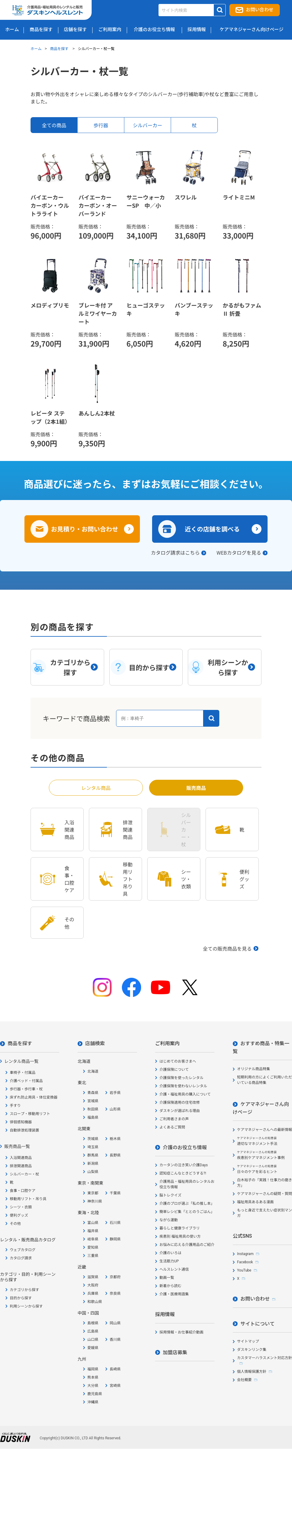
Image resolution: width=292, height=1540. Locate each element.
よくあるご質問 (172, 1127)
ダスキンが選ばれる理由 (179, 1111)
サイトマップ (248, 1341)
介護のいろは (170, 1253)
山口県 (92, 1339)
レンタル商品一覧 (21, 1061)
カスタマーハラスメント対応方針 (264, 1358)
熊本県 (92, 1377)
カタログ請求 (21, 1258)
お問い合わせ (259, 10)
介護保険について (174, 1069)
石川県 (115, 1223)
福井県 (92, 1231)
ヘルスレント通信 (174, 1269)
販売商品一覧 (17, 1146)
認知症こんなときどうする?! (182, 1173)
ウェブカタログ (22, 1250)
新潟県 (92, 1163)
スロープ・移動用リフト (30, 1114)
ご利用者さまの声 (174, 1119)
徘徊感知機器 (21, 1122)
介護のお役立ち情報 (185, 1147)
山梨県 (92, 1172)
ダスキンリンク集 (251, 1350)
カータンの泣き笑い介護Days (183, 1165)
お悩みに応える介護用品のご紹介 (186, 1245)
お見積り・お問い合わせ (84, 528)
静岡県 (115, 1239)
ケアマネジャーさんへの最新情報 (264, 1130)
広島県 (92, 1331)
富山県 (92, 1223)
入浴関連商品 (21, 1158)
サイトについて (257, 1324)
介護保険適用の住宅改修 (179, 1102)
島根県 (92, 1323)
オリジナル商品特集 (253, 1069)
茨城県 (92, 1139)
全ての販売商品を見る (227, 948)
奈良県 (115, 1293)
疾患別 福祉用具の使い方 (180, 1236)
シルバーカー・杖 (24, 1174)
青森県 (92, 1093)
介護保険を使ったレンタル (181, 1078)
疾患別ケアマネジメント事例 (261, 1155)
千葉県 (115, 1193)
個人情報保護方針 (251, 1371)
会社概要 (244, 1380)
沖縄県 (92, 1402)
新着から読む (170, 1286)
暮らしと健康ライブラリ (179, 1228)
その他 (15, 1224)
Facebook (245, 1262)
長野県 (115, 1155)
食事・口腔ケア (22, 1191)
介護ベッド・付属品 (26, 1081)
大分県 (92, 1385)
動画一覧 (166, 1278)
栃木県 (115, 1139)
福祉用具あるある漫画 (255, 1202)
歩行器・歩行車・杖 (26, 1089)
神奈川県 (94, 1201)
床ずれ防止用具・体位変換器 (33, 1097)
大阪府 (92, 1285)
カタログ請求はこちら (175, 552)
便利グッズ (19, 1215)
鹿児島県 (94, 1394)
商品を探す (59, 48)
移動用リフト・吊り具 (28, 1199)
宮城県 (92, 1101)
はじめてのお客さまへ (177, 1061)
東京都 (92, 1193)
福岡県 (92, 1369)
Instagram (245, 1254)
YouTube (244, 1270)
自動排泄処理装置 (24, 1130)
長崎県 (115, 1369)
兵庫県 (92, 1293)
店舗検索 (95, 1043)
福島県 (92, 1117)
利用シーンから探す (26, 1306)
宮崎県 (115, 1385)
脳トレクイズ (170, 1195)
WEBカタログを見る (239, 552)
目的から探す (21, 1298)
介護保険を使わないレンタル (183, 1086)
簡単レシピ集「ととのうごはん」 (186, 1212)
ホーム (36, 48)
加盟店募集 (175, 1352)
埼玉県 (92, 1147)
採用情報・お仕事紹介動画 (181, 1332)
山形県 (115, 1109)
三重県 (92, 1256)
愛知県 (92, 1247)
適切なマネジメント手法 (257, 1141)
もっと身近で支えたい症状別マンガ (264, 1213)
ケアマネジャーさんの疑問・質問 (264, 1194)
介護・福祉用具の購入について (185, 1094)
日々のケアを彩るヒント (257, 1169)
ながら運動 (168, 1220)
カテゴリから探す (24, 1290)
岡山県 (115, 1323)
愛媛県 (92, 1348)
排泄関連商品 (21, 1166)
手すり (15, 1105)
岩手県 (115, 1093)
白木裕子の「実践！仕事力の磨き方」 (264, 1183)
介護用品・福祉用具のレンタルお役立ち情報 (186, 1184)
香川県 (115, 1339)
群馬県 (92, 1155)
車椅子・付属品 (22, 1072)
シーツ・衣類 (21, 1207)
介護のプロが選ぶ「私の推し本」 (186, 1203)
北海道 (92, 1071)
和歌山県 (94, 1302)
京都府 (115, 1277)
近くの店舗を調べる (212, 528)
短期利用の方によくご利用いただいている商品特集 (264, 1080)
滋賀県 (92, 1277)
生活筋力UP (169, 1261)
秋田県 (92, 1109)
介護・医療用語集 (174, 1294)
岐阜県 (92, 1239)
